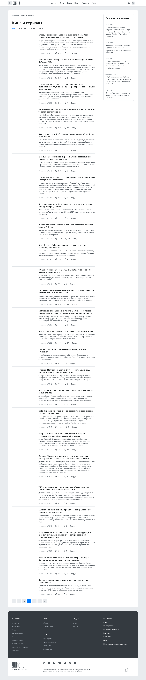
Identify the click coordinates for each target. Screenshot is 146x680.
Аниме (14, 630)
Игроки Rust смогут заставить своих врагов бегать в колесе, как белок (118, 95)
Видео (41, 28)
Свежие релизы (48, 639)
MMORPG (15, 623)
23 (39, 601)
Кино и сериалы (27, 15)
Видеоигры (109, 24)
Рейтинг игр (47, 646)
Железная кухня (111, 74)
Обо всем (15, 651)
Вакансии (107, 637)
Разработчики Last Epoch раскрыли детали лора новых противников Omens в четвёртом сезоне (117, 64)
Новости (22, 28)
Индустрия (16, 637)
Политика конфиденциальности (115, 644)
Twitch (75, 623)
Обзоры (45, 623)
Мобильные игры (18, 644)
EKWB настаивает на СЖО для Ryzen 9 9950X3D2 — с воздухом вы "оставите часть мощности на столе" (118, 80)
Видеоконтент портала (20, 647)
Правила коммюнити (111, 629)
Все (13, 28)
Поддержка (107, 618)
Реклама (106, 633)
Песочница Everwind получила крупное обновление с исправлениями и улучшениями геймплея (118, 48)
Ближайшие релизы (49, 642)
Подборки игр (47, 649)
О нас (105, 640)
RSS (105, 622)
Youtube (75, 626)
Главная (15, 15)
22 (34, 601)
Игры (45, 634)
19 (19, 601)
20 (24, 601)
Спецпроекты (108, 626)
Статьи (32, 28)
